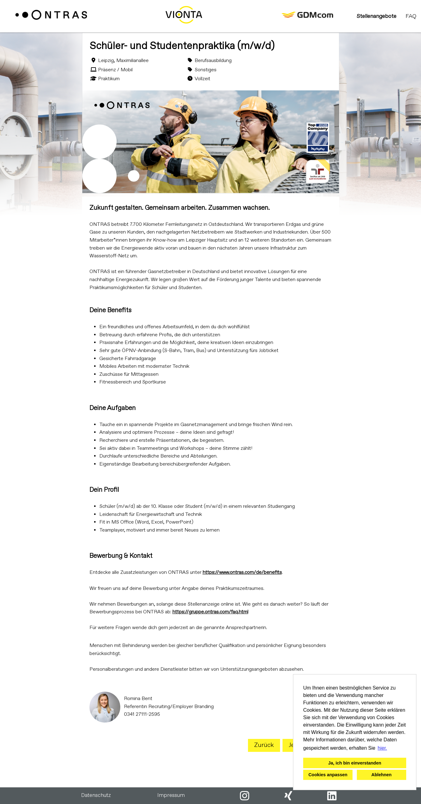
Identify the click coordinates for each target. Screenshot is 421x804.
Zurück (264, 745)
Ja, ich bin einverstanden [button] (354, 762)
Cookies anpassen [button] (327, 774)
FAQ (411, 16)
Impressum (171, 795)
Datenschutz (96, 795)
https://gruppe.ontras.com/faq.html (210, 612)
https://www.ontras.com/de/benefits (242, 572)
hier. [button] (382, 748)
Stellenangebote (376, 16)
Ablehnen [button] (381, 774)
